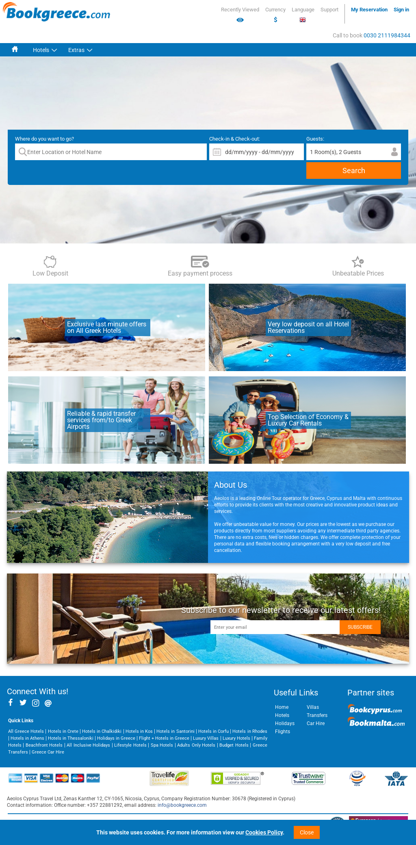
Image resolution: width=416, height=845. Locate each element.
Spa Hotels (162, 745)
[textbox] (111, 151)
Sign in (401, 10)
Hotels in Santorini (175, 731)
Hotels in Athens (27, 738)
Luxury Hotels (236, 738)
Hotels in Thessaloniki (70, 738)
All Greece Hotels (26, 731)
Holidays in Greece (116, 738)
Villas (313, 707)
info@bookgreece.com (182, 805)
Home (281, 707)
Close (307, 832)
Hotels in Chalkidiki (101, 731)
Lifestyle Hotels (130, 745)
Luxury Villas (206, 738)
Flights (282, 731)
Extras (76, 50)
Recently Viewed (240, 15)
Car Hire (316, 723)
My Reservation (369, 10)
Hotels (41, 50)
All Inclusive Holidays (88, 745)
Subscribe (360, 627)
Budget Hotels (233, 745)
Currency (275, 15)
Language (303, 15)
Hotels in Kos (139, 731)
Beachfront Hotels (44, 745)
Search (353, 170)
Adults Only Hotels (196, 745)
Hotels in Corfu (213, 731)
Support (329, 10)
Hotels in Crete (63, 731)
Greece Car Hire (48, 752)
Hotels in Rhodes (249, 731)
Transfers (317, 715)
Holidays (285, 723)
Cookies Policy (264, 832)
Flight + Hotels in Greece (164, 738)
